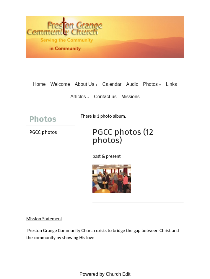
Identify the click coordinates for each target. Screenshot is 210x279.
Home (39, 84)
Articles (78, 96)
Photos (150, 84)
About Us (84, 84)
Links (171, 84)
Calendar (111, 84)
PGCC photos (43, 132)
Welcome (60, 84)
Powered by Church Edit (105, 274)
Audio (132, 84)
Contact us (105, 96)
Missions (130, 96)
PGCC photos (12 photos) (122, 136)
